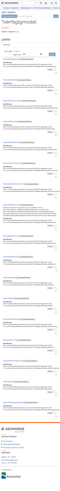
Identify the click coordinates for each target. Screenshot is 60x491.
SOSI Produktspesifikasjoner (42, 8)
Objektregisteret (25, 8)
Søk (56, 16)
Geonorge (6, 8)
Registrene (14, 8)
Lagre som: (17, 55)
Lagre (52, 54)
